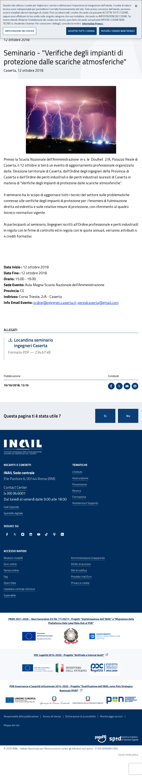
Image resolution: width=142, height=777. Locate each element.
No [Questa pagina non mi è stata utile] (128, 416)
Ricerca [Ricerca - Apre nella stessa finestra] (76, 490)
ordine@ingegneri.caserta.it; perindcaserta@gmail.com (76, 302)
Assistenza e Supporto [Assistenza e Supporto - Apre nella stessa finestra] (85, 503)
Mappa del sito (11, 725)
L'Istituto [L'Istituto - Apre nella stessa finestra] (77, 472)
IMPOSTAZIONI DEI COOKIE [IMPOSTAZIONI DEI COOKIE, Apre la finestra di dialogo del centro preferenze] (19, 31)
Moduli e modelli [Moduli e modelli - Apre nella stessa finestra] (13, 558)
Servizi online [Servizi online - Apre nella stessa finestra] (11, 570)
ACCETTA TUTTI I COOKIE (81, 31)
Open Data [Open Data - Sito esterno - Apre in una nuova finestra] (10, 583)
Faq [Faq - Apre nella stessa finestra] (6, 576)
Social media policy (128, 754)
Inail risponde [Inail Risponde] (11, 507)
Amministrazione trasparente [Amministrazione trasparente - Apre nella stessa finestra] (88, 558)
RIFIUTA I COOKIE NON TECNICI (118, 31)
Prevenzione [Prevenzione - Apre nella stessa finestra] (79, 484)
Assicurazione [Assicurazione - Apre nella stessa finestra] (80, 478)
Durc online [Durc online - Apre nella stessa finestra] (10, 564)
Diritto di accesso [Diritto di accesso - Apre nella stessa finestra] (81, 564)
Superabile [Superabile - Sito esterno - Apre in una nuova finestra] (10, 595)
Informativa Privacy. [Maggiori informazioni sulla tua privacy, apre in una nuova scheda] (92, 23)
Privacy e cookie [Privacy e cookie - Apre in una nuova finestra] (80, 583)
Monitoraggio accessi (111, 716)
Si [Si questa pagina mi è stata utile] (105, 416)
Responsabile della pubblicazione (21, 716)
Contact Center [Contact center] (15, 487)
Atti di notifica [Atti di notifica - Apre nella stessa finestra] (79, 570)
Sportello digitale (13, 513)
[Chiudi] (136, 6)
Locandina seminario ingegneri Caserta (37, 342)
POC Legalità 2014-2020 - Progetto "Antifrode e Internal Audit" (69, 655)
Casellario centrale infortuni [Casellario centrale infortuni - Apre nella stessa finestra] (19, 589)
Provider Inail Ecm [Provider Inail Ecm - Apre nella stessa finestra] (81, 576)
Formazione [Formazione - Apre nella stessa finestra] (79, 497)
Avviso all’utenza (52, 716)
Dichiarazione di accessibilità (80, 716)
